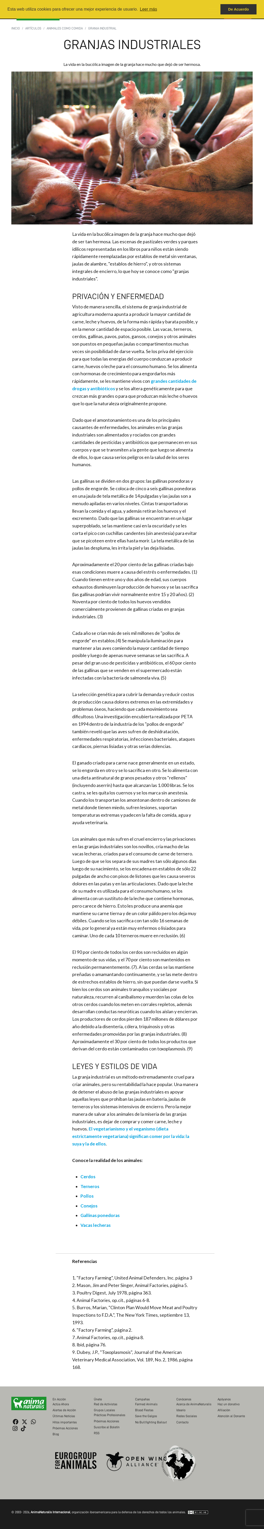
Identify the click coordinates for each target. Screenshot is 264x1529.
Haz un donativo (229, 1404)
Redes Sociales (186, 1416)
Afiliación (224, 1410)
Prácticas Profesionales (109, 1415)
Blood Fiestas (144, 1410)
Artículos (33, 28)
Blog (56, 1434)
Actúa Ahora (61, 1404)
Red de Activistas (105, 1404)
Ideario (180, 1410)
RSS (97, 1433)
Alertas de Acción (64, 1410)
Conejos (88, 1205)
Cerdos (87, 1176)
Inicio (15, 28)
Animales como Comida (65, 28)
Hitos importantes (65, 1422)
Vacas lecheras (95, 1225)
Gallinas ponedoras (100, 1215)
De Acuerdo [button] (238, 9)
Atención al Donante (231, 1416)
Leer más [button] (148, 9)
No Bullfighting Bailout (151, 1422)
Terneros (89, 1186)
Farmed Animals (146, 1404)
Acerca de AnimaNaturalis (193, 1404)
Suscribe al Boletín (107, 1427)
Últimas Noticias (64, 1416)
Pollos (87, 1196)
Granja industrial (102, 28)
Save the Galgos (146, 1416)
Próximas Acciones (65, 1428)
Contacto (182, 1422)
